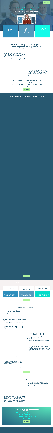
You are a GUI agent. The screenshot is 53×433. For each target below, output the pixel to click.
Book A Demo (46, 2)
